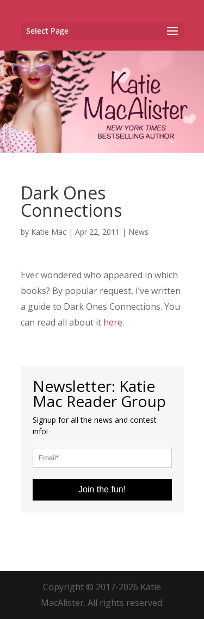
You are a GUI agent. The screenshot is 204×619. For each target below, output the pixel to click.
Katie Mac (48, 232)
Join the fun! (102, 489)
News (138, 232)
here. (113, 322)
